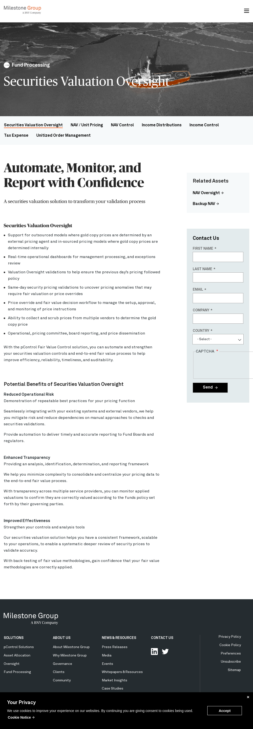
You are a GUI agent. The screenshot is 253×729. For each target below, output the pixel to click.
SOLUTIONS (13, 638)
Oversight (12, 664)
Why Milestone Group (70, 655)
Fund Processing (17, 672)
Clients (58, 672)
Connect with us (154, 651)
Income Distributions (162, 125)
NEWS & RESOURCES (119, 638)
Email (198, 289)
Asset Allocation (17, 655)
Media (106, 655)
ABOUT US (61, 638)
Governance (62, 664)
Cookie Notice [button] (19, 717)
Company (201, 310)
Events (107, 664)
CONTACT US (162, 638)
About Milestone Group (71, 647)
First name (203, 248)
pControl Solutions (19, 647)
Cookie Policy (230, 645)
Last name (202, 269)
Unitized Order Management (63, 136)
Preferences (231, 653)
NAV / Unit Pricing (87, 125)
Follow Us (165, 651)
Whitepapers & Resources (122, 672)
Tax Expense (16, 136)
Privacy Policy (229, 636)
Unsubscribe (231, 661)
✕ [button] (248, 697)
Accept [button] (225, 711)
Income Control (204, 125)
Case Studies (112, 688)
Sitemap (234, 670)
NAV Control (122, 125)
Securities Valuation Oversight (33, 125)
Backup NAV (204, 204)
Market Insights (114, 680)
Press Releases (114, 647)
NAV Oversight (206, 193)
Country (201, 331)
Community (62, 680)
